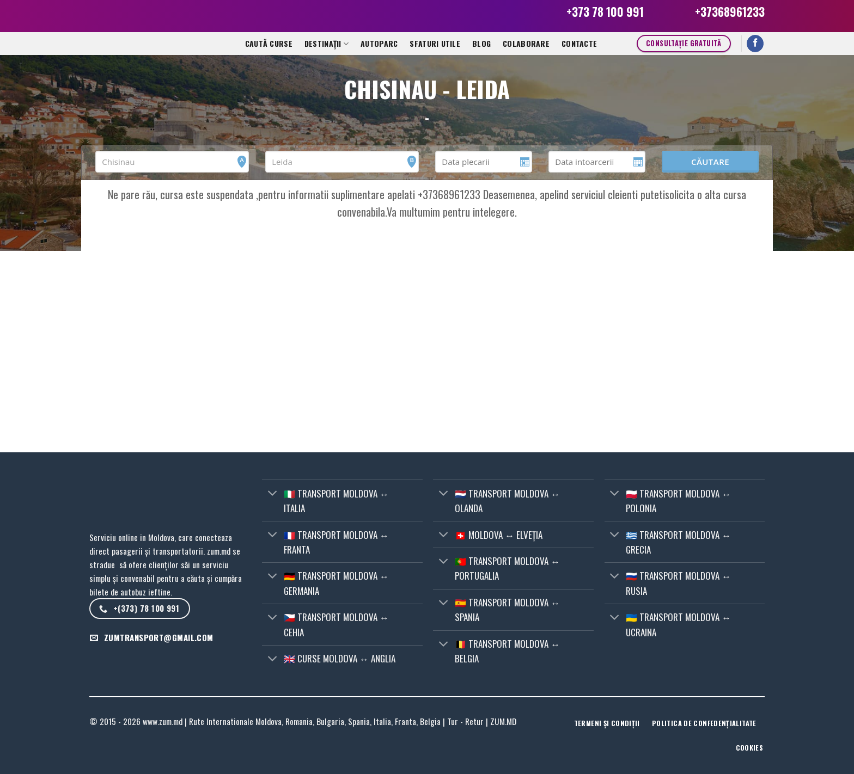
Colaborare (526, 43)
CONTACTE (579, 43)
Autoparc (379, 43)
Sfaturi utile (435, 43)
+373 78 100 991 (605, 11)
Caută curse (268, 43)
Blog (481, 43)
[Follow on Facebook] (755, 44)
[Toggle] (272, 494)
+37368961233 (730, 11)
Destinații (326, 43)
